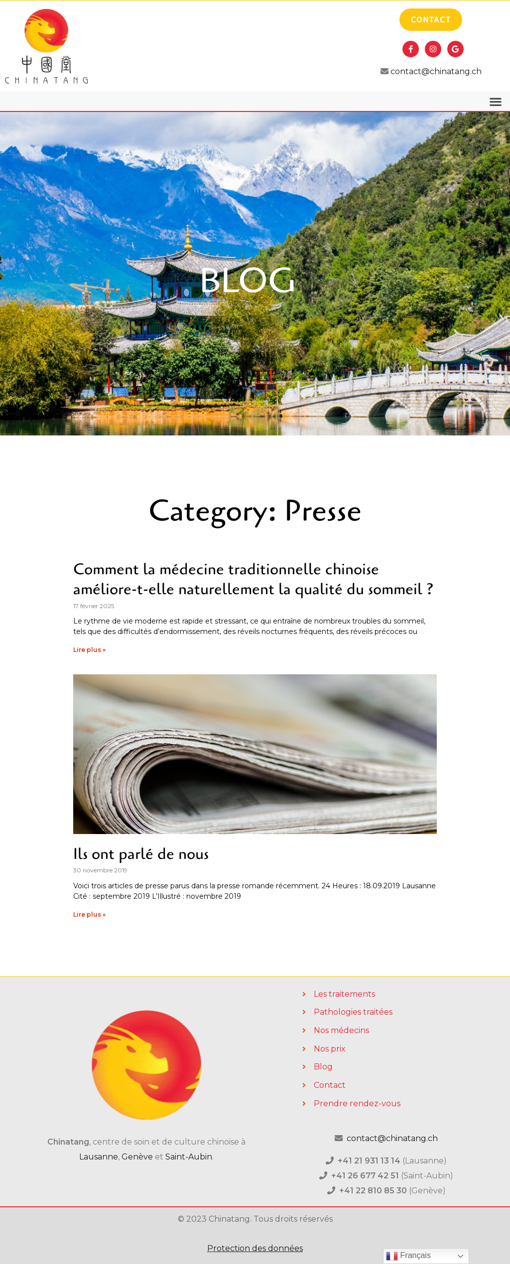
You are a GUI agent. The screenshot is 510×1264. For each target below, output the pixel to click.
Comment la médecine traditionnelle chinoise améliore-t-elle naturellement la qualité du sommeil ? (253, 579)
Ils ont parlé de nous (141, 853)
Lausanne (98, 1156)
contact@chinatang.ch (435, 71)
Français (408, 1256)
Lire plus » (89, 649)
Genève (137, 1156)
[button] (495, 101)
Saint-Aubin (188, 1156)
